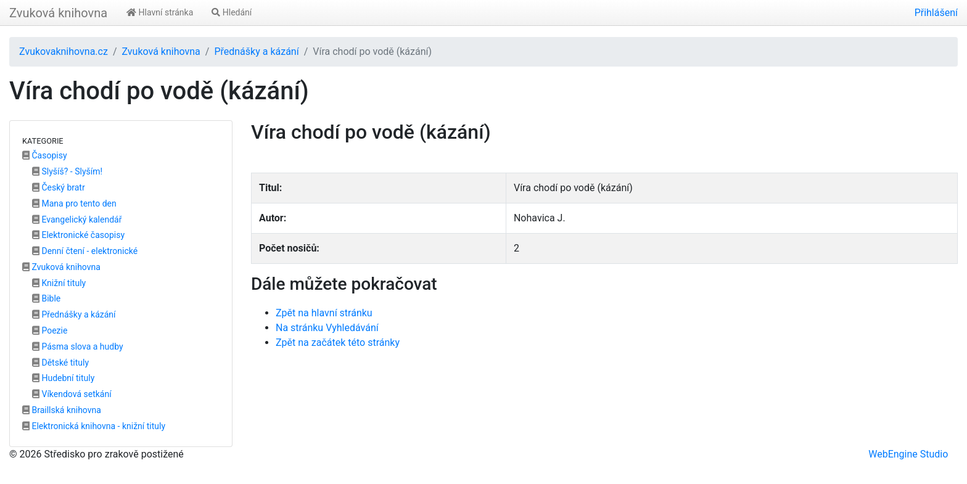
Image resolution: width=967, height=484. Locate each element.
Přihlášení (936, 12)
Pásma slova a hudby (77, 346)
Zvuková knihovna (58, 13)
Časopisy (44, 155)
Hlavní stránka (159, 12)
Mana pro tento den (74, 203)
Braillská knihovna (61, 410)
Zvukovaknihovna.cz (63, 51)
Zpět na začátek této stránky (338, 342)
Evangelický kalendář (76, 219)
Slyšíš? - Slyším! (67, 171)
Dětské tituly (60, 362)
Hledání (232, 12)
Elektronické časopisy (78, 235)
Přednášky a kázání (256, 51)
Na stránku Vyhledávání (327, 328)
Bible (46, 298)
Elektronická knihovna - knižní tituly (93, 426)
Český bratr (58, 187)
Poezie (49, 330)
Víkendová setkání (72, 394)
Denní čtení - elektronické (85, 251)
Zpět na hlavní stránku (324, 313)
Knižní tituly (59, 283)
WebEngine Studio (908, 454)
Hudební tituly (63, 378)
